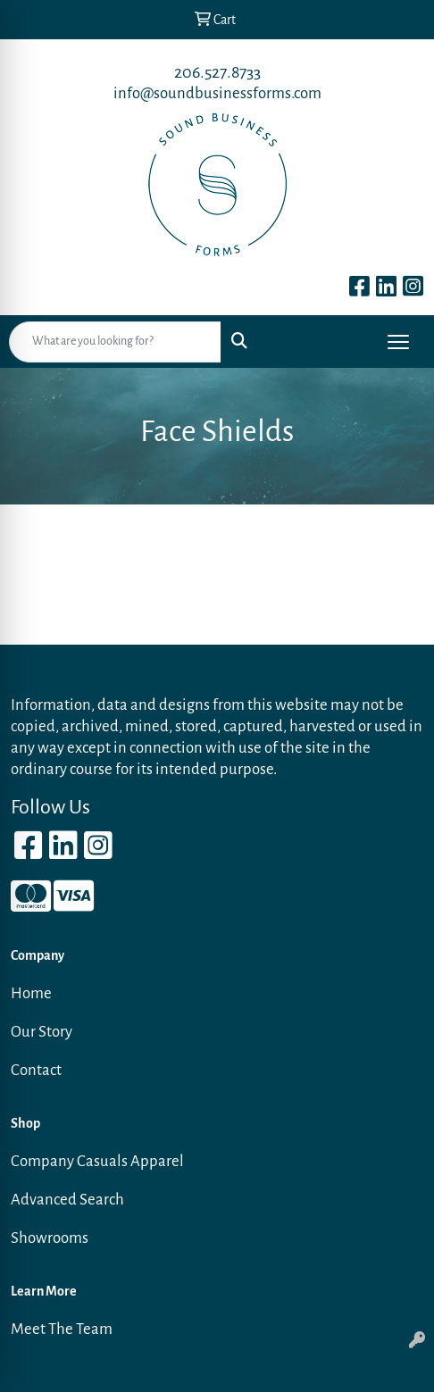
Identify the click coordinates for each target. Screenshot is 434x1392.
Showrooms (49, 1237)
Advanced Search (67, 1199)
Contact (36, 1070)
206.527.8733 (217, 72)
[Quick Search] (115, 342)
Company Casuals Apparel (97, 1161)
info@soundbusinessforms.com (217, 93)
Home (31, 993)
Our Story (41, 1031)
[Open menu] (398, 342)
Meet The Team (62, 1329)
